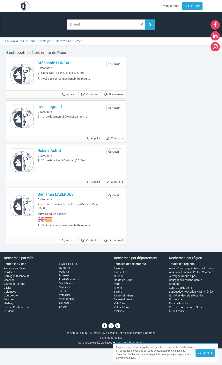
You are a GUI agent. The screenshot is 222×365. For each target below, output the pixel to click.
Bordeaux (10, 288)
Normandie (175, 316)
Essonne (119, 284)
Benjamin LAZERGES (61, 210)
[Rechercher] (150, 24)
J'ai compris (205, 352)
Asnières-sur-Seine (15, 284)
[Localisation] (106, 24)
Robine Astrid (54, 161)
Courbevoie (11, 312)
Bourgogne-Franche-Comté (185, 296)
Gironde (118, 292)
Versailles (64, 311)
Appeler (68, 100)
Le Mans (9, 327)
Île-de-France (177, 327)
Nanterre (64, 284)
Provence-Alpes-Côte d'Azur (185, 323)
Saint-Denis (66, 299)
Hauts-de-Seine (123, 296)
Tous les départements (130, 280)
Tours (62, 307)
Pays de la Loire (178, 319)
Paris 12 (64, 288)
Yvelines (119, 327)
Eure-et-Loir (121, 288)
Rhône (118, 304)
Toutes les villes (15, 280)
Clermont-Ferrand (14, 300)
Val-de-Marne (122, 323)
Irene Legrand (55, 112)
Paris (117, 300)
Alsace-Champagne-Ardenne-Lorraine (191, 284)
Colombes (10, 308)
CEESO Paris (192, 6)
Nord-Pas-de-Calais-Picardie (186, 312)
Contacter (89, 100)
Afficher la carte (174, 105)
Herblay (8, 319)
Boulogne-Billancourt (16, 292)
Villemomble (66, 315)
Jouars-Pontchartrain (17, 323)
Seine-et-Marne (123, 316)
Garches (9, 316)
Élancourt (65, 319)
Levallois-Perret (68, 280)
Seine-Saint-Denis (124, 312)
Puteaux (64, 292)
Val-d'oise (119, 319)
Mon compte (171, 6)
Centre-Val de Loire (180, 304)
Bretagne (174, 300)
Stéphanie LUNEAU (59, 63)
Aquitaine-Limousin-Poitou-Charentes (191, 288)
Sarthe (118, 308)
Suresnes (64, 303)
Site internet (113, 100)
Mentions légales (112, 354)
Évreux (63, 323)
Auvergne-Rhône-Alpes (182, 292)
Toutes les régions (182, 280)
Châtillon (9, 296)
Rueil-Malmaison (69, 295)
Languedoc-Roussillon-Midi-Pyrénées (191, 308)
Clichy (7, 304)
